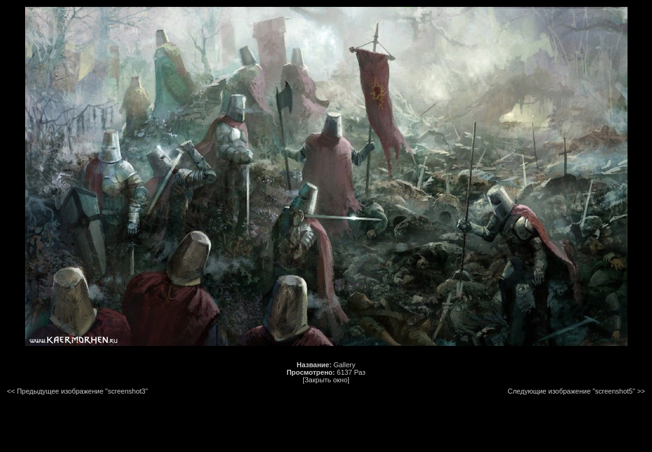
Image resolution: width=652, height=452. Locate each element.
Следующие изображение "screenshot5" (571, 391)
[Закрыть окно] (326, 380)
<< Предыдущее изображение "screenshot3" (77, 391)
